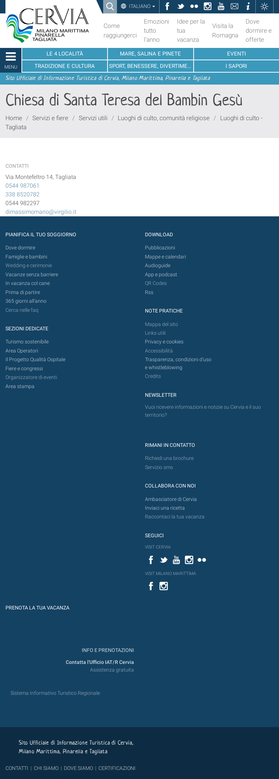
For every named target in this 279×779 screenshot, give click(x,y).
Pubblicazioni (160, 248)
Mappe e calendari (165, 257)
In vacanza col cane (27, 283)
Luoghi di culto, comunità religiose (164, 118)
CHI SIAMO (46, 768)
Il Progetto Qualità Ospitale (35, 359)
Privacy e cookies (164, 342)
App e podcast (161, 275)
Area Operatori (21, 351)
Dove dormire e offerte (259, 30)
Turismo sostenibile (27, 342)
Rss (149, 292)
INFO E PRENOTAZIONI (107, 650)
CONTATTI (16, 768)
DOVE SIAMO (78, 768)
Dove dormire (20, 248)
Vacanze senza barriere (31, 275)
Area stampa (20, 386)
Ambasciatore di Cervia (171, 499)
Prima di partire (22, 292)
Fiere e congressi (24, 369)
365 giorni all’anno (25, 301)
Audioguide (157, 265)
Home (13, 118)
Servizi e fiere (50, 118)
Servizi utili (93, 118)
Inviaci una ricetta (165, 508)
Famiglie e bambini (26, 257)
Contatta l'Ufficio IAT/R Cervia (100, 662)
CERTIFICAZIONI (117, 768)
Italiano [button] (141, 6)
